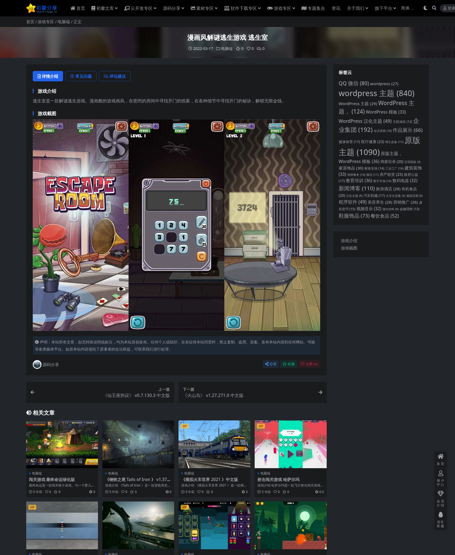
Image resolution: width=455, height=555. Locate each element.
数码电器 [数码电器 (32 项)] (404, 180)
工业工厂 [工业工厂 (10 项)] (394, 168)
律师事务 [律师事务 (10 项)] (356, 175)
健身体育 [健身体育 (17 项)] (349, 141)
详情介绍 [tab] (48, 76)
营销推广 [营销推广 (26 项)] (405, 202)
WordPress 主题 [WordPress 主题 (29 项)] (358, 103)
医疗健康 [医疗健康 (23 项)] (372, 141)
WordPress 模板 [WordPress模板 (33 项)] (386, 112)
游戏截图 (349, 248)
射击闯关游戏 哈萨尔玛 (278, 479)
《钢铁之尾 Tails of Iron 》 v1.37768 (137, 482)
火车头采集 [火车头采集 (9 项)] (395, 196)
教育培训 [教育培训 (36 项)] (359, 180)
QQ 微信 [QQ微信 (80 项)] (354, 83)
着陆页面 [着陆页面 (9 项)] (414, 196)
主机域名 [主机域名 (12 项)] (402, 122)
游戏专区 (46, 21)
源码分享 (46, 364)
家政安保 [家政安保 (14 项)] (374, 168)
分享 (270, 364)
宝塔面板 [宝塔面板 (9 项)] (412, 162)
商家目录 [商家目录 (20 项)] (391, 161)
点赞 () (309, 364)
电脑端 (64, 21)
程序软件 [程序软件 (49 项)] (353, 202)
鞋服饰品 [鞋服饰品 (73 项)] (354, 215)
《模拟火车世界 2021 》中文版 (209, 479)
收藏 (288, 364)
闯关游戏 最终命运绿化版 (52, 479)
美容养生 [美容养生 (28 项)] (380, 202)
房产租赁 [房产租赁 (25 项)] (391, 174)
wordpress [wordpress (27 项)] (384, 83)
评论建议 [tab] (115, 76)
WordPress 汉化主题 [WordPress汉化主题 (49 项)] (365, 121)
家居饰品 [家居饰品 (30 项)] (351, 168)
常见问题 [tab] (81, 76)
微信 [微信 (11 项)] (372, 175)
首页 (30, 21)
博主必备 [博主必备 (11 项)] (394, 142)
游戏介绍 (349, 240)
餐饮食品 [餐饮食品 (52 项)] (385, 216)
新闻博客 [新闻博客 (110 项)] (357, 188)
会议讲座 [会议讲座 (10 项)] (383, 131)
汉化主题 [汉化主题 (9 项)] (354, 196)
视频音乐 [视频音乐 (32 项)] (368, 209)
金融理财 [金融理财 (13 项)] (409, 209)
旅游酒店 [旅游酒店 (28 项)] (388, 188)
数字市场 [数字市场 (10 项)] (382, 181)
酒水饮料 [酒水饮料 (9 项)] (390, 209)
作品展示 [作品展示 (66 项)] (408, 129)
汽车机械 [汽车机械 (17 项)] (374, 195)
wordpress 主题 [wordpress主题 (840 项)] (377, 93)
